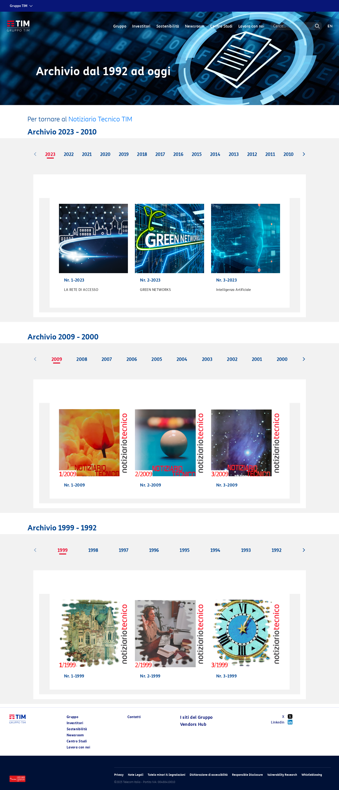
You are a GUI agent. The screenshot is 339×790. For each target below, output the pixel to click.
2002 (232, 359)
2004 (182, 359)
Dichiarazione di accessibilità (209, 774)
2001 (257, 359)
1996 (154, 550)
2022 (69, 154)
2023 (50, 154)
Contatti (134, 717)
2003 (207, 359)
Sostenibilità (167, 26)
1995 (184, 550)
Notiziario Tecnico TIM (100, 119)
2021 (87, 154)
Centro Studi (221, 26)
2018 (142, 154)
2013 (234, 154)
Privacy (118, 774)
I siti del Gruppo (196, 717)
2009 (56, 359)
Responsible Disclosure (247, 774)
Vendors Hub (193, 724)
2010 (289, 154)
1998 (93, 550)
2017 (160, 154)
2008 (81, 359)
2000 (282, 359)
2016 (178, 154)
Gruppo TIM (18, 6)
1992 (276, 550)
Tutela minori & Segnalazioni (166, 774)
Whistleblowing (311, 774)
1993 (246, 550)
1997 (123, 550)
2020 (105, 154)
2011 (270, 154)
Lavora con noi (251, 26)
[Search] (296, 26)
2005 (156, 359)
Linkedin (283, 722)
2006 (132, 359)
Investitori (141, 26)
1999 (62, 550)
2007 (107, 359)
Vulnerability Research (282, 774)
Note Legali (135, 774)
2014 (215, 154)
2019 (124, 154)
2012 (252, 154)
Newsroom (195, 26)
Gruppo (119, 26)
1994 (215, 550)
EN (330, 26)
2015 (197, 154)
